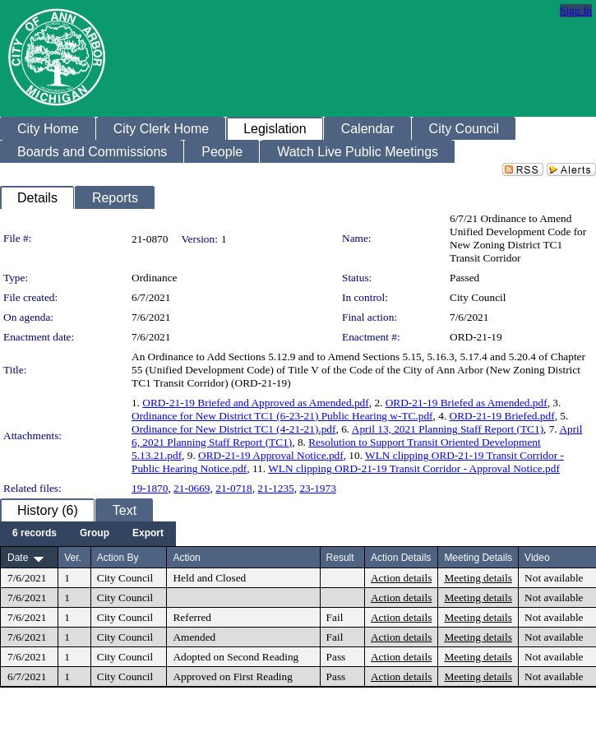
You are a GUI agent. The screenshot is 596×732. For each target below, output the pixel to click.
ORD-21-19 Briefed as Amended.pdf (466, 402)
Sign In (576, 10)
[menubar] (88, 533)
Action (186, 557)
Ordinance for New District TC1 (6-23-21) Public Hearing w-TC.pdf (282, 416)
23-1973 (317, 488)
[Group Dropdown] (94, 534)
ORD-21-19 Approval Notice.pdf (271, 455)
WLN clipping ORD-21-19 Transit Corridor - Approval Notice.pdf (414, 468)
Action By (118, 557)
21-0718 (233, 488)
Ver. (72, 557)
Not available (553, 578)
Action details (401, 578)
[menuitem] (34, 533)
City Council (478, 297)
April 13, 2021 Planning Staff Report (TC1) (447, 429)
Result (340, 557)
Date (17, 557)
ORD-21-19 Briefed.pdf (502, 416)
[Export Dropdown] (147, 534)
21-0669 (191, 488)
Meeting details (478, 578)
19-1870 (150, 488)
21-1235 (275, 488)
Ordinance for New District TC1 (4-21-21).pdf (233, 429)
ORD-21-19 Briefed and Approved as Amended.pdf (255, 402)
